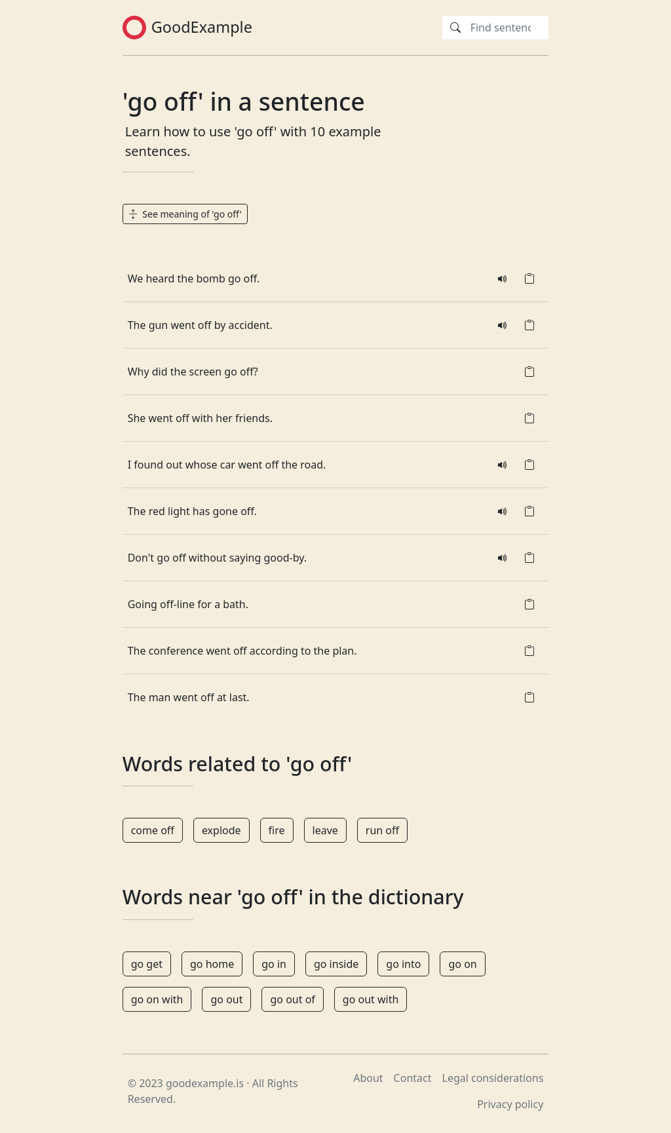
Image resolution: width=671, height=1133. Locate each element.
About (368, 1078)
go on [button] (462, 964)
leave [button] (325, 830)
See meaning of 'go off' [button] (185, 214)
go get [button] (147, 964)
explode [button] (221, 830)
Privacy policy (510, 1104)
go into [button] (403, 964)
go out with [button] (371, 999)
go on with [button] (157, 999)
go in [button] (273, 964)
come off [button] (152, 830)
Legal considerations (493, 1078)
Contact (413, 1078)
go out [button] (226, 999)
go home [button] (212, 964)
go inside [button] (336, 964)
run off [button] (382, 830)
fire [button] (277, 830)
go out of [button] (292, 999)
